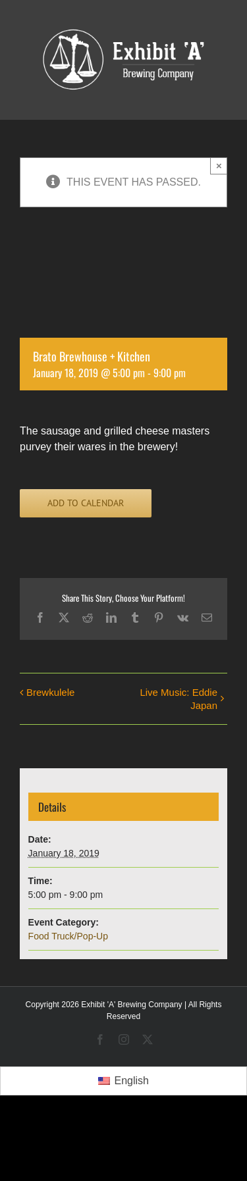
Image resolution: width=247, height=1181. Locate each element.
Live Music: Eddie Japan (178, 699)
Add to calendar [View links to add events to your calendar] (85, 503)
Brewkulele (50, 692)
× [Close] (219, 165)
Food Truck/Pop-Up (68, 936)
